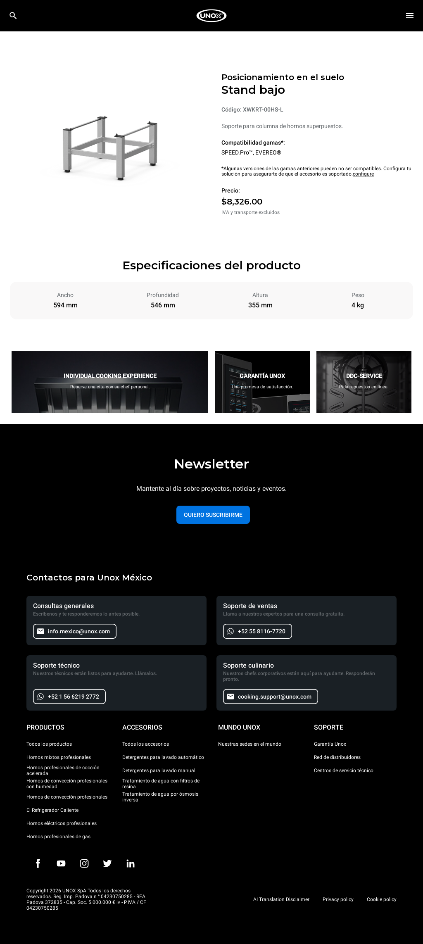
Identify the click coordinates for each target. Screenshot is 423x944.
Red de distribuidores (337, 757)
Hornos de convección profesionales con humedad (66, 783)
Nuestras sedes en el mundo (249, 744)
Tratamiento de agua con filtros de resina (161, 783)
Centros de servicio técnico (343, 770)
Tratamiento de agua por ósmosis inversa (160, 797)
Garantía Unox (330, 744)
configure (363, 174)
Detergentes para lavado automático (163, 757)
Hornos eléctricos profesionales (61, 823)
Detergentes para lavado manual (158, 770)
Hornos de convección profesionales (66, 797)
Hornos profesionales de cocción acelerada (63, 770)
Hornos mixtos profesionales (58, 757)
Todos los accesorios (145, 744)
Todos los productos (49, 744)
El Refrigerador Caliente (52, 810)
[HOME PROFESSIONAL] (211, 16)
